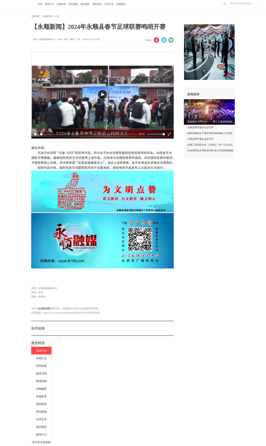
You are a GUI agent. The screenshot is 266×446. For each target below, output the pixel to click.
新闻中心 (49, 4)
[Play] (35, 134)
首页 (40, 4)
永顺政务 (61, 4)
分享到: (148, 40)
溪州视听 (85, 4)
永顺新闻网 (47, 16)
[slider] (88, 134)
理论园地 (73, 4)
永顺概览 (121, 4)
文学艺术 (109, 4)
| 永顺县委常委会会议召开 (200, 127)
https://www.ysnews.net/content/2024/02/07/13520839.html (71, 313)
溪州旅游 (97, 4)
